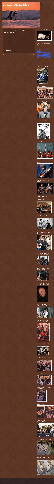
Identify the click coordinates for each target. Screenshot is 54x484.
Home (19, 54)
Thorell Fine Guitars (43, 46)
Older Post (32, 54)
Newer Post (5, 54)
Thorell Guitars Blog (16, 4)
